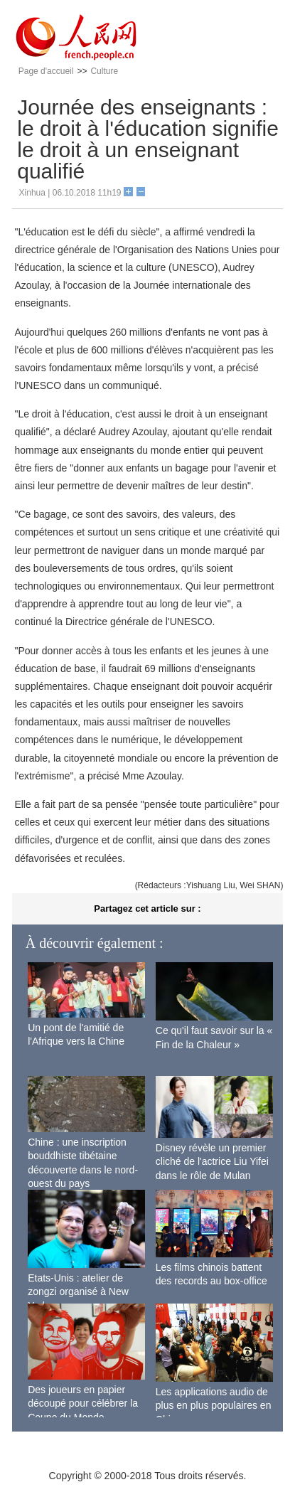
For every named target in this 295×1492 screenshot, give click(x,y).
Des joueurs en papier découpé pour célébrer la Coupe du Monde (83, 1403)
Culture (104, 71)
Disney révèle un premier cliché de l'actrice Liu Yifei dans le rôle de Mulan (212, 1161)
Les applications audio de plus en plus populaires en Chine (214, 1405)
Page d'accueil (46, 71)
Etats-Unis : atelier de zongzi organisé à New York (78, 1291)
